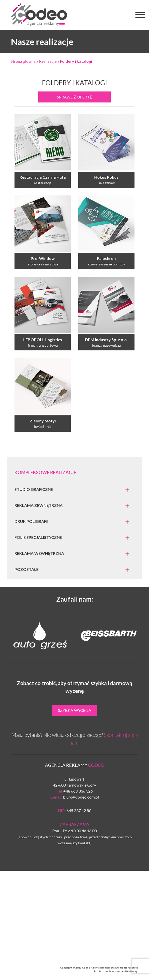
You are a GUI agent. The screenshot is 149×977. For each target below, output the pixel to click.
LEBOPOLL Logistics (42, 339)
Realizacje (47, 61)
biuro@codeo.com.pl (81, 797)
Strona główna (23, 61)
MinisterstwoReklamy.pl (123, 971)
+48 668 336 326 (78, 791)
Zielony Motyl (43, 420)
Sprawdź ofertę (74, 96)
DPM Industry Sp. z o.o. (106, 339)
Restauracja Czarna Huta (43, 177)
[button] (140, 15)
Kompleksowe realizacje (45, 472)
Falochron (106, 258)
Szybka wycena (74, 710)
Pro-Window (43, 258)
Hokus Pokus (106, 177)
